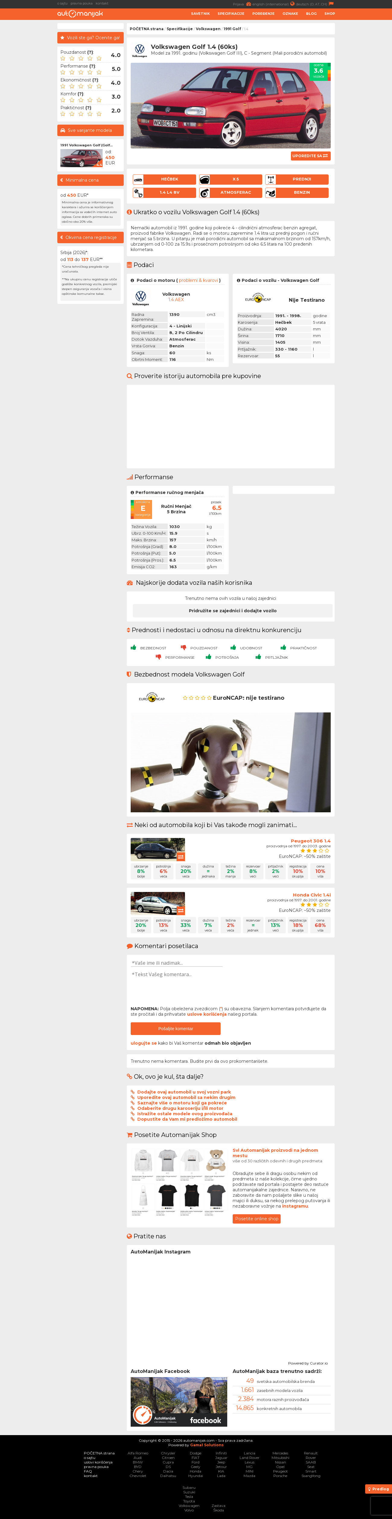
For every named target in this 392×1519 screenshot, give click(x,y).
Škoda (218, 1510)
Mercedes (280, 1453)
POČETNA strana (147, 29)
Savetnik (200, 13)
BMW (138, 1462)
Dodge (195, 1453)
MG (249, 1466)
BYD (138, 1466)
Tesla (189, 1496)
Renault (311, 1453)
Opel (280, 1466)
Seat (311, 1466)
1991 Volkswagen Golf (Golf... (86, 145)
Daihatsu (168, 1475)
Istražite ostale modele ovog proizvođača (184, 1113)
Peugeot (280, 1471)
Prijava (243, 3)
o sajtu (62, 3)
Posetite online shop (257, 1218)
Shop (329, 13)
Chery (137, 1471)
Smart (311, 1471)
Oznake (290, 13)
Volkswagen (208, 29)
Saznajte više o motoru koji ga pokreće (182, 1103)
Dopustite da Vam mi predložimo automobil (187, 1119)
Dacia (168, 1471)
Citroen (168, 1457)
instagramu (295, 1206)
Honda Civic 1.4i (312, 895)
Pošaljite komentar (175, 1028)
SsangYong (310, 1475)
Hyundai (195, 1475)
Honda (195, 1471)
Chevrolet (137, 1475)
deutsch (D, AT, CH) (315, 3)
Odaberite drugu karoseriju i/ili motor (180, 1108)
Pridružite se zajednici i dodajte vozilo (233, 610)
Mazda (249, 1475)
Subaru (189, 1487)
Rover (311, 1457)
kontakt (102, 3)
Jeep (221, 1462)
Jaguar (221, 1457)
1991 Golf (232, 29)
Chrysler (168, 1453)
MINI (249, 1471)
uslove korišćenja (207, 1014)
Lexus (249, 1462)
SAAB (311, 1462)
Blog (311, 13)
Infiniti (221, 1453)
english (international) (274, 3)
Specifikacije (231, 13)
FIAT (195, 1457)
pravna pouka (82, 3)
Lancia (249, 1453)
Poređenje (263, 13)
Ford (195, 1462)
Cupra (168, 1462)
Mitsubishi (280, 1457)
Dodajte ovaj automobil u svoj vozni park (184, 1092)
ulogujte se (144, 1043)
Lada (221, 1475)
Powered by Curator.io (308, 1362)
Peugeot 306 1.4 (311, 841)
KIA (221, 1471)
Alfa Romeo (138, 1453)
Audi (138, 1457)
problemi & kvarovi (198, 280)
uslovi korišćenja (98, 1462)
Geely (195, 1466)
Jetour (221, 1466)
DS (168, 1466)
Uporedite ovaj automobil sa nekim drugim (186, 1097)
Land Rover (250, 1457)
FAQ (88, 1471)
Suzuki (189, 1492)
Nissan (280, 1462)
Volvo (189, 1510)
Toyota (189, 1501)
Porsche (280, 1475)
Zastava (218, 1505)
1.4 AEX (176, 299)
